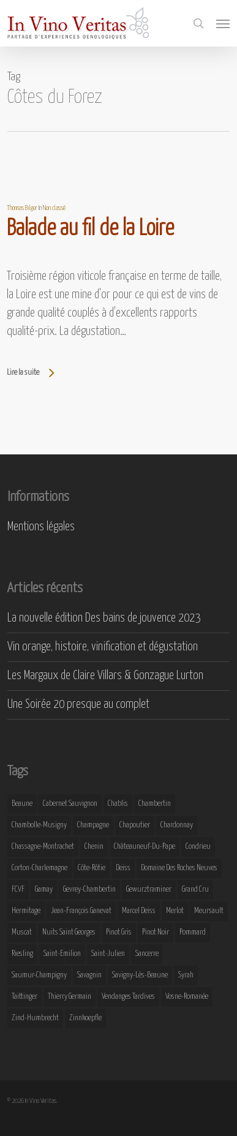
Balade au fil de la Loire (90, 229)
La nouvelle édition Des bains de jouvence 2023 (103, 618)
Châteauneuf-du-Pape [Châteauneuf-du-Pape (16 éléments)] (144, 847)
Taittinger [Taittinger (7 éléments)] (24, 997)
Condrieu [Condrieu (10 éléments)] (198, 847)
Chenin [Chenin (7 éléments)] (94, 847)
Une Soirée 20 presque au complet (78, 704)
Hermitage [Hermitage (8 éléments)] (26, 911)
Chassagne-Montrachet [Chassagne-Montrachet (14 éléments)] (43, 847)
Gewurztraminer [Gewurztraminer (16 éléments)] (148, 889)
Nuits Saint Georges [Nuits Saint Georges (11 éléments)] (69, 932)
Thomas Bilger (22, 208)
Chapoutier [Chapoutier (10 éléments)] (134, 825)
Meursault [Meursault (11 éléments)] (209, 911)
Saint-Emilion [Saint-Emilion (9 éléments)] (62, 954)
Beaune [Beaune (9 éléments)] (22, 804)
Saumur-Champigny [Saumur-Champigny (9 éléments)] (39, 975)
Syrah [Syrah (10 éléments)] (186, 975)
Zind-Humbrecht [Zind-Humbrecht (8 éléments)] (35, 1018)
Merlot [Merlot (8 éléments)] (175, 911)
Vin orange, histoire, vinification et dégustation (102, 647)
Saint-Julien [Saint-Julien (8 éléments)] (108, 954)
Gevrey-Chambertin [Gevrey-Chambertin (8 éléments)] (89, 889)
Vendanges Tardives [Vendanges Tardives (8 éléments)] (128, 997)
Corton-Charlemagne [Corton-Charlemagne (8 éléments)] (39, 868)
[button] (223, 23)
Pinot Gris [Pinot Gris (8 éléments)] (119, 932)
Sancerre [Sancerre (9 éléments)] (147, 954)
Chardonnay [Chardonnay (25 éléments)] (176, 825)
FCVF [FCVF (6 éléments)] (18, 889)
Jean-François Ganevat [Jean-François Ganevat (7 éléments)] (81, 911)
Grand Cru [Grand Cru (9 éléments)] (195, 889)
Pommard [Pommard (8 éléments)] (192, 932)
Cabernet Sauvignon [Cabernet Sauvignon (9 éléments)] (70, 804)
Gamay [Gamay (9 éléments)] (44, 889)
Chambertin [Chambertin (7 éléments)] (154, 804)
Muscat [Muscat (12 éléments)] (22, 932)
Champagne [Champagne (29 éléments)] (93, 825)
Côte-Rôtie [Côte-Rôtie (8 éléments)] (91, 868)
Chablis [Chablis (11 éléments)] (118, 804)
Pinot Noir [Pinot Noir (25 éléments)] (155, 932)
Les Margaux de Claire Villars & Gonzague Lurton (105, 676)
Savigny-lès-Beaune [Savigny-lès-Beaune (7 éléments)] (140, 975)
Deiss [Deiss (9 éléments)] (123, 868)
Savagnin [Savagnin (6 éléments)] (89, 975)
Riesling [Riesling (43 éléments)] (22, 954)
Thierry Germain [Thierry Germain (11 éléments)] (69, 997)
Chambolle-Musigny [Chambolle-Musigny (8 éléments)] (39, 825)
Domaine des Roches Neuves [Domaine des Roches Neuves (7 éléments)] (179, 868)
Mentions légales (41, 527)
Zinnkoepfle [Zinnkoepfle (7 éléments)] (85, 1018)
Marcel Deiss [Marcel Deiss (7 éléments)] (139, 911)
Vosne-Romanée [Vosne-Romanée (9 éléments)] (186, 997)
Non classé (54, 208)
